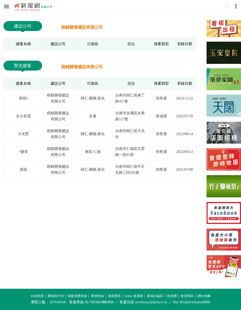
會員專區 (187, 296)
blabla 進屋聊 (134, 296)
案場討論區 (155, 296)
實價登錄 (97, 296)
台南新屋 (37, 296)
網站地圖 (204, 296)
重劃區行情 (55, 296)
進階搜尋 (114, 296)
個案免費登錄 (77, 296)
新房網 (172, 296)
